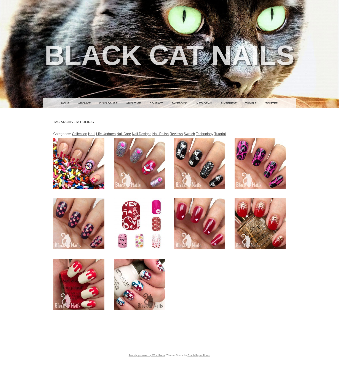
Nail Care (124, 134)
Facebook (179, 103)
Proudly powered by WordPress (147, 355)
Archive (84, 103)
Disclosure (108, 103)
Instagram (204, 103)
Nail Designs (141, 134)
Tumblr (251, 103)
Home (65, 103)
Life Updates (106, 134)
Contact (156, 103)
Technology (204, 134)
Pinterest (229, 103)
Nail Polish (160, 134)
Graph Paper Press (198, 355)
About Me (133, 103)
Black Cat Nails (170, 55)
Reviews (176, 134)
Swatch (189, 134)
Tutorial (220, 134)
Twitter (271, 103)
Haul (91, 134)
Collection (79, 134)
